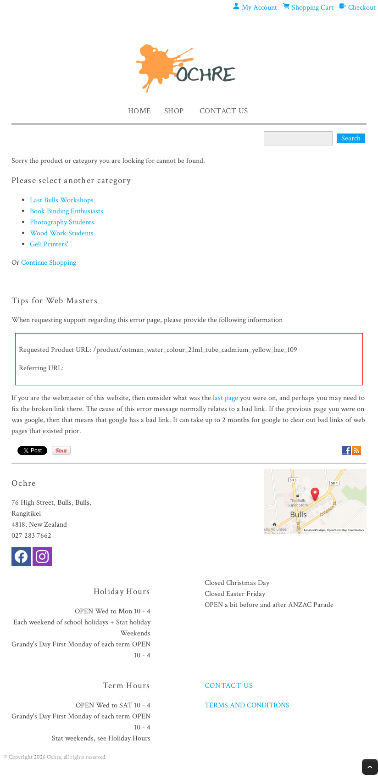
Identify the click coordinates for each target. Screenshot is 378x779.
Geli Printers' (49, 244)
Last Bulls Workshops (62, 200)
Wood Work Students (62, 233)
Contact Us (224, 111)
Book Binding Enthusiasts (66, 211)
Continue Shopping (48, 262)
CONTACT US (229, 685)
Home (139, 111)
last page (225, 398)
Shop (174, 111)
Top (370, 767)
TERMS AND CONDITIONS (247, 705)
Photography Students (62, 222)
